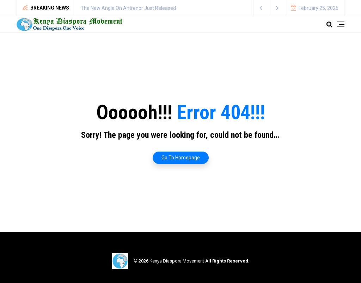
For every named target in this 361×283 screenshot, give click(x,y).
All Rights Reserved (226, 261)
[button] (261, 8)
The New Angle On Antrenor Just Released (128, 8)
